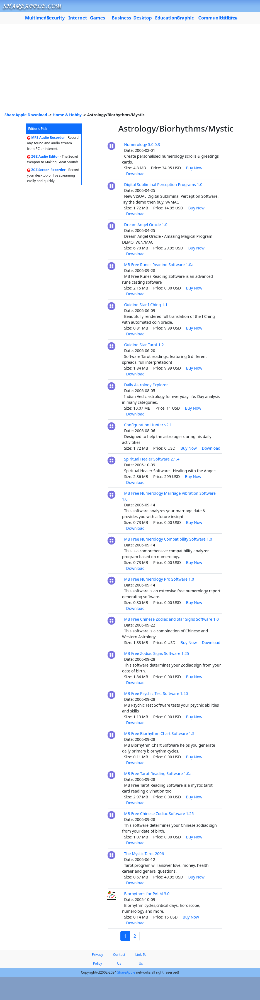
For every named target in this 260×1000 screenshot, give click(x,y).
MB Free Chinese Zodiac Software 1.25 (159, 813)
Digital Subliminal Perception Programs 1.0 (163, 184)
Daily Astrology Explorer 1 (147, 384)
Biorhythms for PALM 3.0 (146, 893)
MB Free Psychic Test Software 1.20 (156, 693)
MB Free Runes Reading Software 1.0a (158, 264)
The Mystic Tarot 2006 (144, 853)
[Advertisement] (130, 70)
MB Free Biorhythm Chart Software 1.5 (159, 733)
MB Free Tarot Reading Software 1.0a (157, 773)
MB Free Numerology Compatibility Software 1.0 (168, 539)
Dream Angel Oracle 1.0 (145, 224)
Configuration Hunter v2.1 (148, 424)
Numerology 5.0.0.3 (142, 144)
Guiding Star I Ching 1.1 (145, 304)
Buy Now (194, 167)
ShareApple (126, 972)
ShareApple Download (25, 114)
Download (135, 173)
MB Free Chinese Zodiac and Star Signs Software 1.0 (171, 619)
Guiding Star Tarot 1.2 (144, 344)
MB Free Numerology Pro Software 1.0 (159, 579)
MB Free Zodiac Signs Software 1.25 (156, 653)
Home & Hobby (67, 114)
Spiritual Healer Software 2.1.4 (151, 459)
